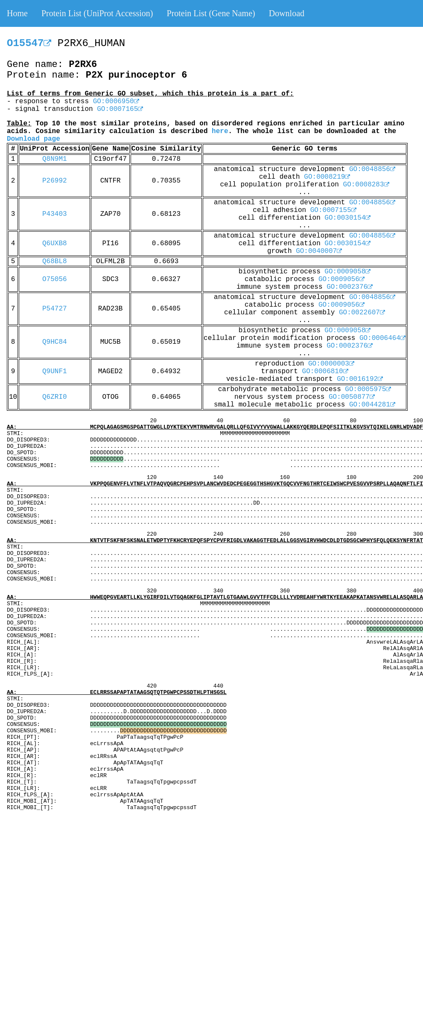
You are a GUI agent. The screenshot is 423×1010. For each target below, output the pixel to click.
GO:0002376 (350, 287)
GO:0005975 (368, 389)
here (220, 131)
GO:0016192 (360, 379)
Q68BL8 (54, 261)
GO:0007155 (333, 210)
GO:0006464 (382, 338)
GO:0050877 (352, 397)
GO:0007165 (120, 109)
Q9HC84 (54, 342)
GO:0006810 (325, 371)
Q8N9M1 (54, 159)
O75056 (54, 279)
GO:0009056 (341, 279)
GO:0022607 (362, 312)
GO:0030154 (347, 218)
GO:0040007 (319, 251)
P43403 (54, 214)
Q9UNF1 (54, 371)
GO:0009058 (347, 272)
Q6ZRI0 (54, 397)
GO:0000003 (331, 364)
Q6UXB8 (54, 243)
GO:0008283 (366, 185)
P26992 (54, 181)
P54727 (54, 309)
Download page (33, 139)
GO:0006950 (116, 101)
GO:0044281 (372, 405)
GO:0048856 (372, 169)
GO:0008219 (327, 177)
